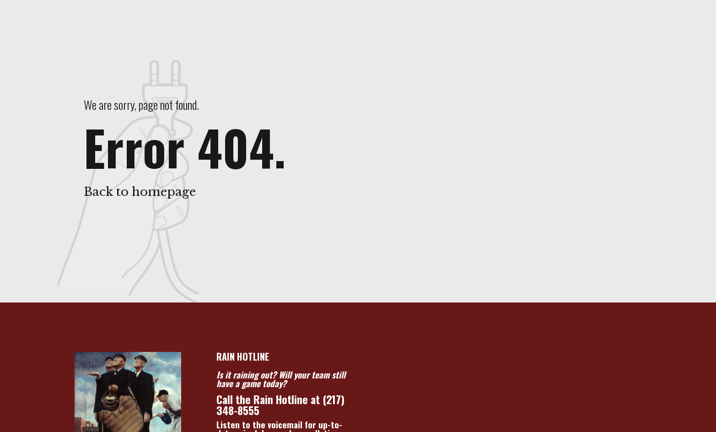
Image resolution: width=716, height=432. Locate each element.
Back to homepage (140, 191)
